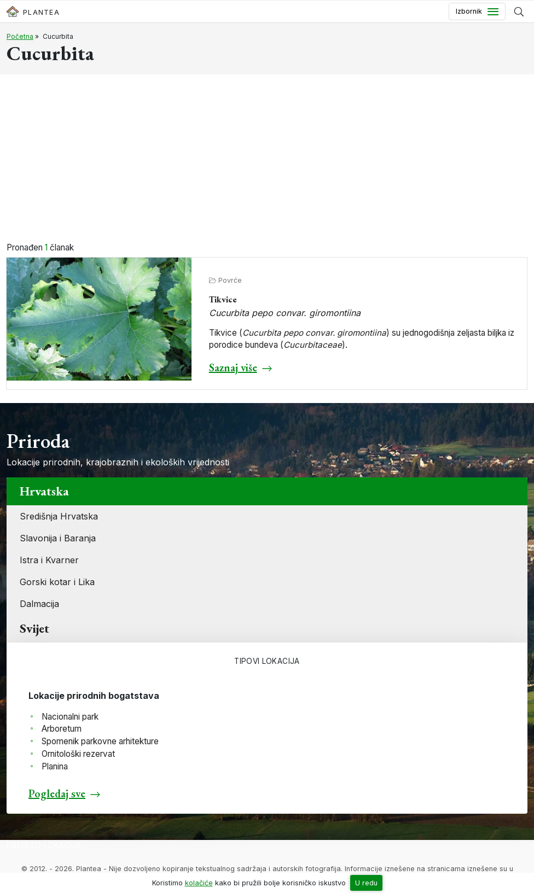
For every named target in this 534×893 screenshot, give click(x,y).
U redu (366, 883)
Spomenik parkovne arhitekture (100, 741)
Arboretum (62, 728)
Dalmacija (39, 603)
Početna (20, 36)
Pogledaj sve (56, 793)
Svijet (34, 628)
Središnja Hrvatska (59, 516)
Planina (55, 766)
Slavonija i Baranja (58, 538)
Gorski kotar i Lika (57, 581)
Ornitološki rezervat (78, 754)
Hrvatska (44, 491)
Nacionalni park (70, 716)
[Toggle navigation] (477, 11)
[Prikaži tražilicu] (519, 11)
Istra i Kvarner (49, 560)
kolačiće (199, 883)
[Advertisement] (267, 159)
